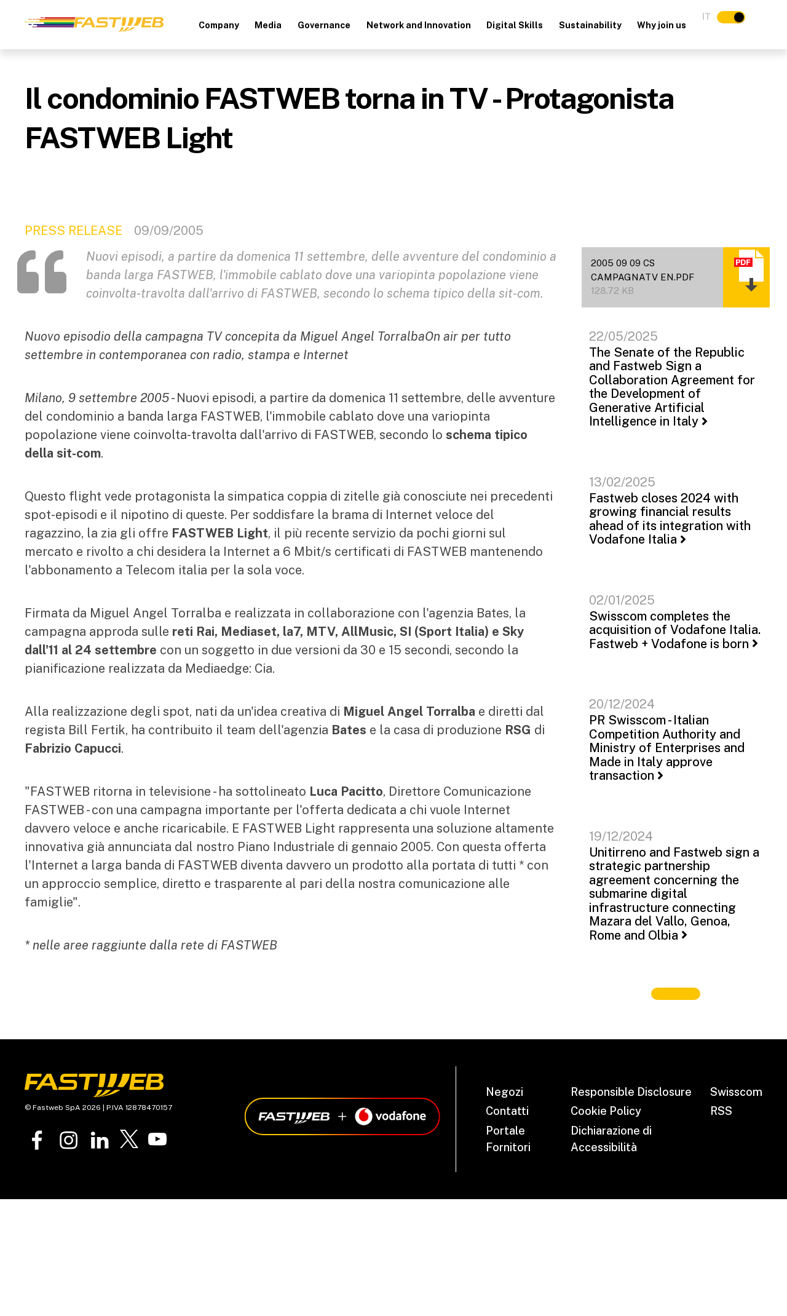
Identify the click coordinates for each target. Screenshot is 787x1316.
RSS (721, 1110)
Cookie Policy (606, 1110)
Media (268, 25)
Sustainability (590, 25)
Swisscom (736, 1091)
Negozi (504, 1091)
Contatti (507, 1110)
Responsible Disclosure (631, 1091)
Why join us (661, 25)
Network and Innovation (418, 25)
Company (219, 25)
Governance (324, 25)
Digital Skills (514, 25)
